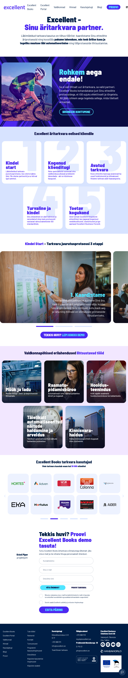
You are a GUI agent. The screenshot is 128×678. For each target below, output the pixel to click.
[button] (44, 326)
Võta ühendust (52, 587)
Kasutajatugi (86, 7)
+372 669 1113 (81, 635)
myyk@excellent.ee (83, 639)
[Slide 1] (54, 518)
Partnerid (30, 635)
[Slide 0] (44, 518)
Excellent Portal (45, 7)
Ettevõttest (31, 654)
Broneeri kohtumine (76, 112)
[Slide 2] (64, 518)
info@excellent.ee (59, 646)
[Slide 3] (74, 518)
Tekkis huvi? (64, 335)
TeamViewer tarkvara (59, 650)
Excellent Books (31, 7)
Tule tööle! (31, 631)
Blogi (99, 7)
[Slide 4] (84, 518)
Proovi (113, 7)
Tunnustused (32, 643)
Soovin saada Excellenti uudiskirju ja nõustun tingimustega (64, 602)
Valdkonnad (59, 7)
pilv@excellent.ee (83, 650)
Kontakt (30, 639)
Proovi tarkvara (78, 587)
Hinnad (72, 7)
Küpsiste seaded (33, 666)
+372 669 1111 (56, 642)
